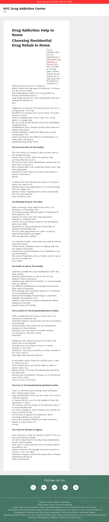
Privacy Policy (42, 505)
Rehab (56, 502)
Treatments (65, 502)
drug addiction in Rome (53, 61)
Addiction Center (46, 502)
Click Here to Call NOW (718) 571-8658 (54, 2)
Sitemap (68, 505)
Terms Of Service (57, 505)
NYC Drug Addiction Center (24, 8)
